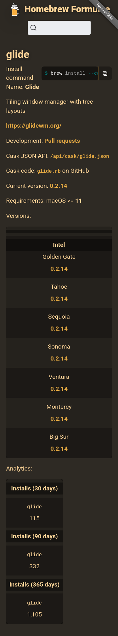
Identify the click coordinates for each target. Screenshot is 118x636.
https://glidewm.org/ (33, 125)
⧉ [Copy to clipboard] (105, 73)
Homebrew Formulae (67, 9)
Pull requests (62, 140)
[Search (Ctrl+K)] (59, 28)
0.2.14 (58, 185)
